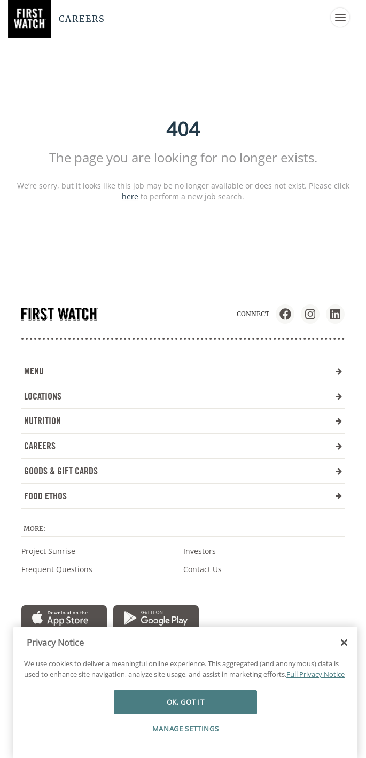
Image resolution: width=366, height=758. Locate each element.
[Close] (344, 666)
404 (183, 129)
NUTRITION (183, 420)
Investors (199, 551)
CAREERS (183, 445)
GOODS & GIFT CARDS (183, 470)
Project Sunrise (48, 551)
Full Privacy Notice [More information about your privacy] (315, 698)
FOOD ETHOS (183, 496)
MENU (183, 371)
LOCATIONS (183, 396)
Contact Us (202, 569)
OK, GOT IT (186, 726)
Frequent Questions (56, 569)
